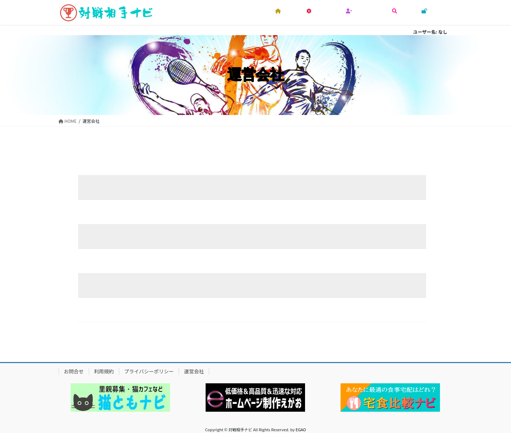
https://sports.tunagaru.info (214, 309)
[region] (121, 397)
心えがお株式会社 (207, 187)
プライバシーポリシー (149, 371)
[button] (120, 397)
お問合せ (74, 371)
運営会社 (194, 371)
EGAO (300, 429)
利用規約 (104, 371)
